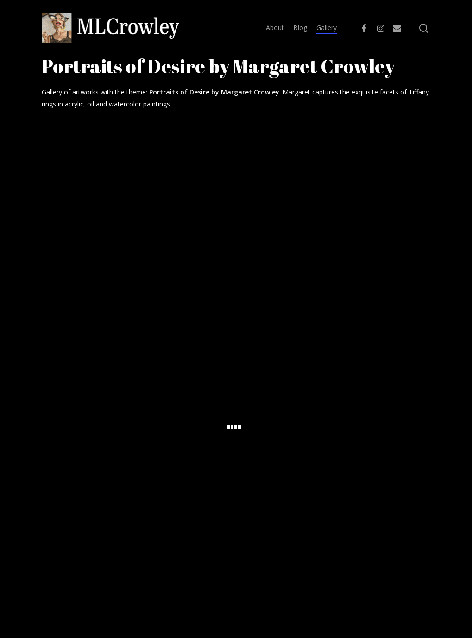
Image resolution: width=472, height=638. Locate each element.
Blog (300, 27)
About (275, 27)
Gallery (326, 27)
